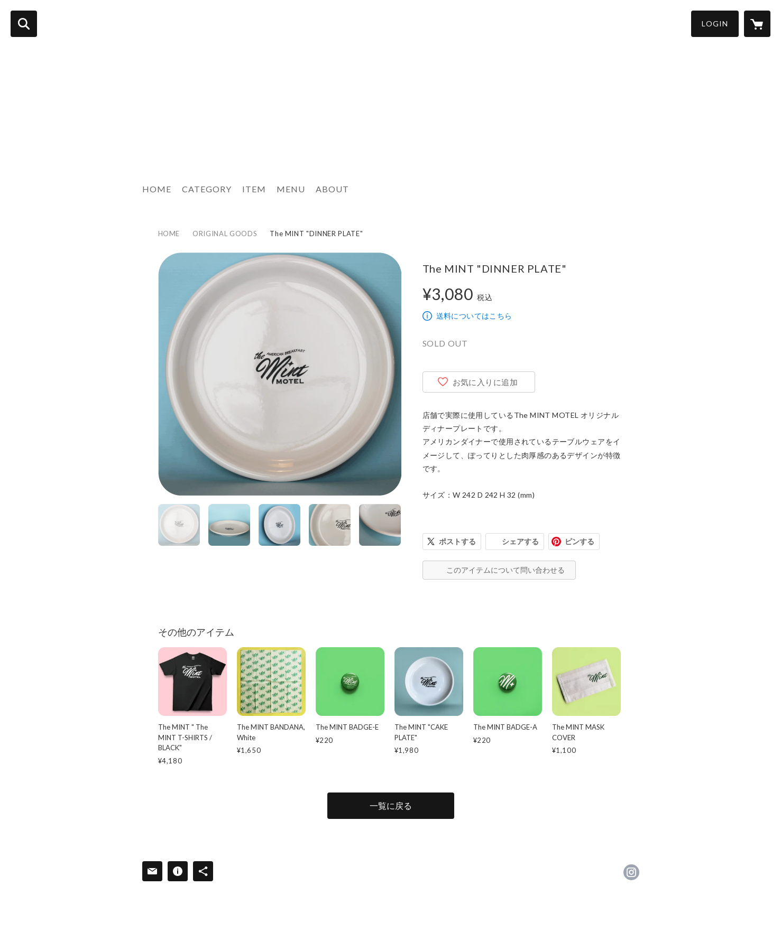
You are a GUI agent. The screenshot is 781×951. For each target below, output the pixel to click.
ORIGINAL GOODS (224, 233)
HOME (156, 189)
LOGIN (715, 23)
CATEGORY (207, 189)
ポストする (457, 541)
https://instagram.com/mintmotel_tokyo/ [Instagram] (631, 872)
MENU (291, 189)
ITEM (254, 189)
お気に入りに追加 (485, 382)
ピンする (579, 541)
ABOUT (332, 189)
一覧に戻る (391, 805)
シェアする (520, 541)
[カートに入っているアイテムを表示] (757, 24)
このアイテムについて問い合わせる (505, 569)
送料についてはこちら (474, 315)
